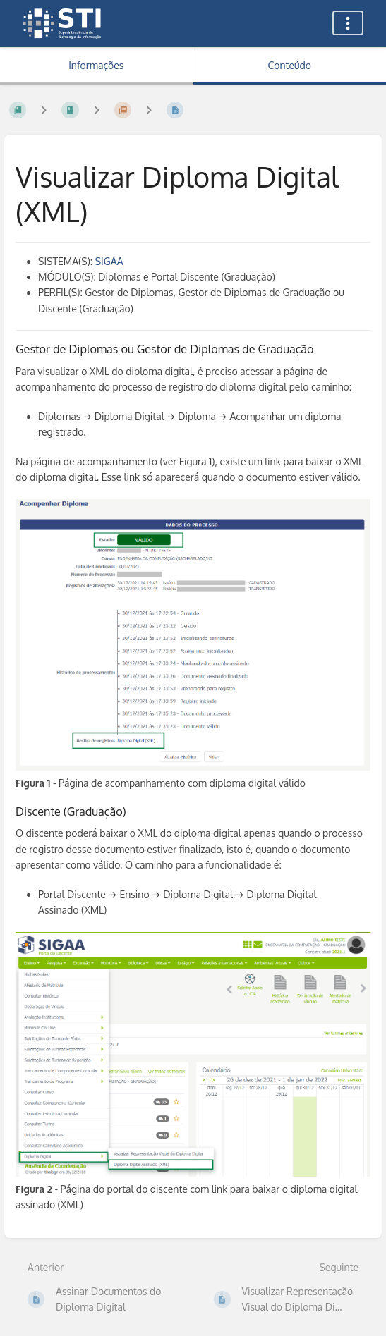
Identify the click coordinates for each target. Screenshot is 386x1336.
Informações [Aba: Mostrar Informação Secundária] (95, 65)
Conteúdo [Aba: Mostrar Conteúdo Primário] (289, 65)
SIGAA (109, 261)
